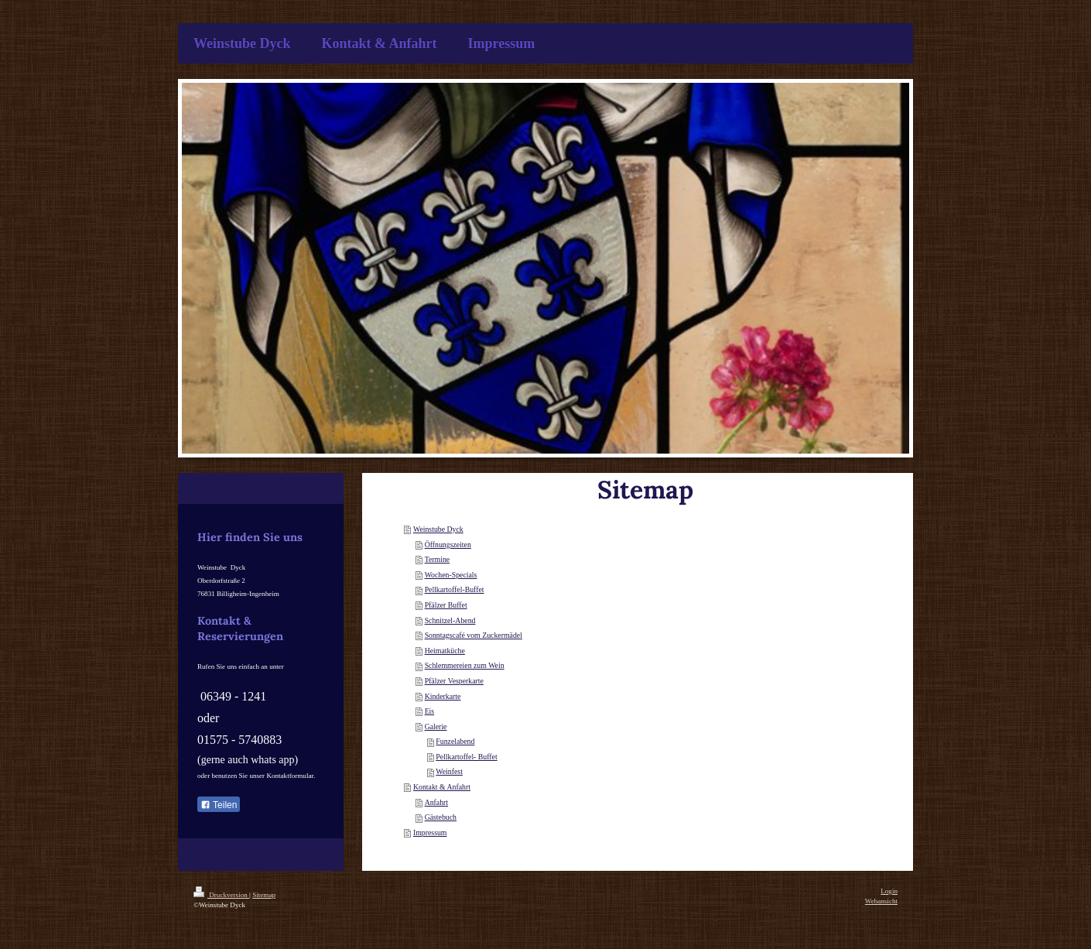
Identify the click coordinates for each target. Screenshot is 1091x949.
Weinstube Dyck (438, 529)
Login (889, 891)
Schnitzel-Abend (450, 620)
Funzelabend (455, 741)
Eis (430, 711)
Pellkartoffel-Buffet (454, 589)
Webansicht (881, 901)
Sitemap (263, 895)
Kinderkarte (443, 696)
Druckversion (221, 895)
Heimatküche (445, 650)
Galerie (436, 726)
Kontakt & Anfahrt (441, 787)
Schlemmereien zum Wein (464, 665)
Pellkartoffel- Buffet (466, 756)
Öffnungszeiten (448, 544)
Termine (437, 559)
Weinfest (449, 771)
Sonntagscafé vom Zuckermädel (473, 635)
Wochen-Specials (451, 574)
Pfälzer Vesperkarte (454, 681)
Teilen (218, 805)
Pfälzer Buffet (446, 605)
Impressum (430, 832)
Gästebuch (441, 817)
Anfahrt (436, 802)
